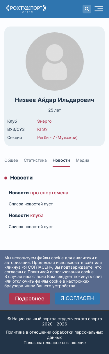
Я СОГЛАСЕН (77, 298)
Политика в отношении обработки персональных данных (54, 335)
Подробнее (29, 298)
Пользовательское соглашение (55, 342)
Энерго (44, 121)
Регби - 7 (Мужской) (57, 137)
